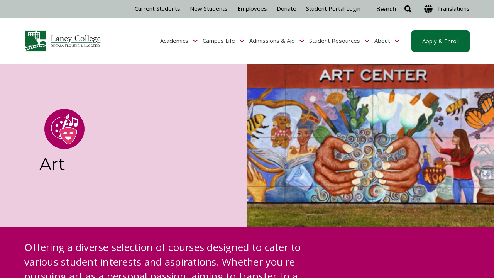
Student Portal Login (333, 8)
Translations (447, 9)
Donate (286, 8)
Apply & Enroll (440, 41)
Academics (179, 40)
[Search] (392, 9)
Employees (252, 8)
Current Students (157, 8)
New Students (209, 8)
